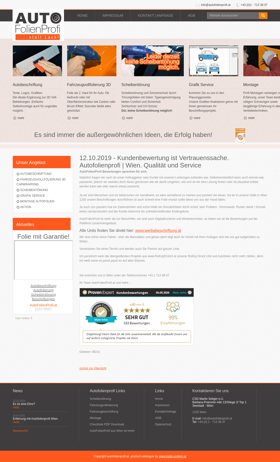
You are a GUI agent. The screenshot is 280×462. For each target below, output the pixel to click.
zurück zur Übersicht (92, 368)
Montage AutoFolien (37, 201)
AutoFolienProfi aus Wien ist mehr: (112, 430)
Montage (95, 418)
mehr (21, 118)
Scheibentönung (34, 190)
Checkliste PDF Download (107, 424)
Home (82, 15)
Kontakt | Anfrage (155, 15)
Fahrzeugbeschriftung (104, 411)
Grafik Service (32, 195)
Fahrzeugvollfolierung (104, 405)
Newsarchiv (20, 430)
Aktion (25, 207)
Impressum (112, 15)
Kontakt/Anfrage (165, 411)
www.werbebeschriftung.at (158, 230)
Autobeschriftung (36, 174)
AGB (191, 15)
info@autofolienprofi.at (216, 5)
